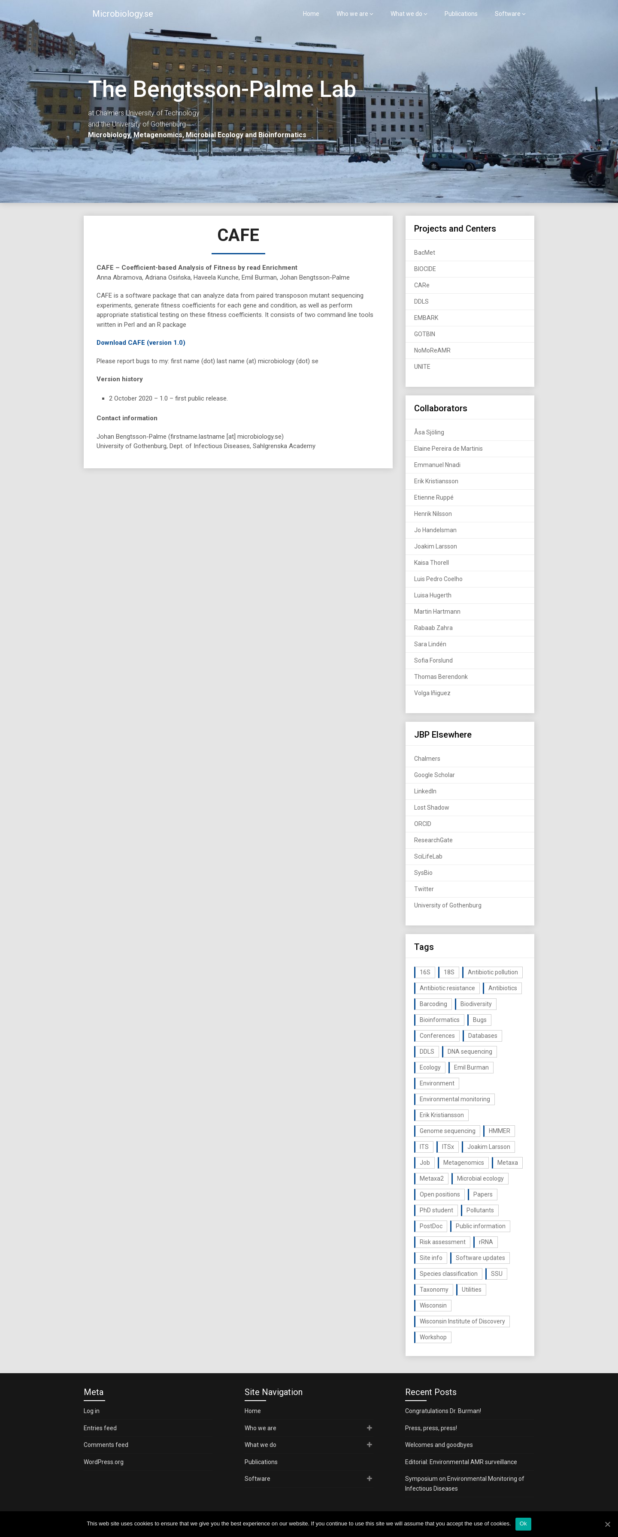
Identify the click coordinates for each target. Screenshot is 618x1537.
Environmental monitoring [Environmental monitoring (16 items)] (455, 1099)
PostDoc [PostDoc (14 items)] (431, 1226)
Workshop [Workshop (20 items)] (433, 1337)
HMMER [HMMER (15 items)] (499, 1130)
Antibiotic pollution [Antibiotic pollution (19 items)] (493, 972)
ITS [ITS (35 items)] (424, 1146)
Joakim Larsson (435, 546)
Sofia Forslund (433, 660)
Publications (461, 13)
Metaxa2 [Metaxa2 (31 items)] (432, 1178)
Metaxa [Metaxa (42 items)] (507, 1162)
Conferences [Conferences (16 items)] (437, 1035)
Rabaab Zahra (433, 627)
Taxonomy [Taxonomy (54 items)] (434, 1289)
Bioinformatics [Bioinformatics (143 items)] (440, 1019)
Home (311, 13)
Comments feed (106, 1444)
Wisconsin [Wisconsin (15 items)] (433, 1305)
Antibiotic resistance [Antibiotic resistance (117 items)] (447, 988)
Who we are (352, 13)
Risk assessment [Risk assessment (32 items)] (443, 1242)
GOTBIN (424, 334)
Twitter (424, 889)
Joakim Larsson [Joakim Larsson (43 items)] (488, 1146)
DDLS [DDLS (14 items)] (427, 1051)
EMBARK (426, 317)
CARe (422, 285)
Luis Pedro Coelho (438, 579)
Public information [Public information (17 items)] (481, 1226)
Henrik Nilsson (433, 513)
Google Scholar (434, 775)
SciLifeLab (428, 856)
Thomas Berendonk (441, 676)
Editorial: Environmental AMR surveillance (461, 1462)
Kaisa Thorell (431, 562)
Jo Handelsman (435, 530)
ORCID (422, 823)
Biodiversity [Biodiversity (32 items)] (476, 1004)
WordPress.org (104, 1462)
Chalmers (427, 758)
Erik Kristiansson (436, 481)
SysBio (423, 872)
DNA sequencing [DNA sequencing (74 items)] (470, 1051)
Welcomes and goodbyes (439, 1444)
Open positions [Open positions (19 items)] (440, 1194)
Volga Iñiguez (432, 693)
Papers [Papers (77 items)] (483, 1194)
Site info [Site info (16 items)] (431, 1257)
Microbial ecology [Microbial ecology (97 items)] (480, 1178)
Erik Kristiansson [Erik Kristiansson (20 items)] (442, 1115)
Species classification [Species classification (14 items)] (449, 1273)
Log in (92, 1410)
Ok (523, 1523)
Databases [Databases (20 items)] (482, 1035)
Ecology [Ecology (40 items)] (430, 1067)
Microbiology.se (122, 14)
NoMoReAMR (432, 350)
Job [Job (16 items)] (425, 1162)
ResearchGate (433, 840)
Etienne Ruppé (434, 497)
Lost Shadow (431, 807)
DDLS (421, 301)
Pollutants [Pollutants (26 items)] (480, 1210)
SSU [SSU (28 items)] (497, 1273)
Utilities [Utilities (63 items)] (472, 1289)
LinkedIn (425, 791)
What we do (406, 13)
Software (508, 13)
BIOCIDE (425, 268)
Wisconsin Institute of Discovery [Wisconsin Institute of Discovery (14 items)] (462, 1321)
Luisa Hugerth (432, 595)
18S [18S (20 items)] (449, 972)
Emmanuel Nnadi (437, 464)
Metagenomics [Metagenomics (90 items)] (463, 1162)
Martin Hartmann (437, 611)
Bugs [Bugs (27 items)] (480, 1019)
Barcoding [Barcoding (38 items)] (433, 1004)
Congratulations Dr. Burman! (443, 1410)
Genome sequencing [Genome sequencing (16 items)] (448, 1130)
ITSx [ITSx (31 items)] (448, 1146)
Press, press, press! (431, 1428)
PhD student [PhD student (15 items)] (436, 1210)
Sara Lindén (430, 644)
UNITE (422, 366)
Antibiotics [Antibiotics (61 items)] (502, 988)
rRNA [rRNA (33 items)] (486, 1242)
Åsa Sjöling (429, 432)
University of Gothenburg (448, 905)
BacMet (424, 252)
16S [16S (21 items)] (425, 972)
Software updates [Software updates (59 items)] (480, 1257)
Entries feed (100, 1428)
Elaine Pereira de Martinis (448, 448)
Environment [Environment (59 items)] (437, 1083)
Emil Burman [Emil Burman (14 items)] (471, 1067)
